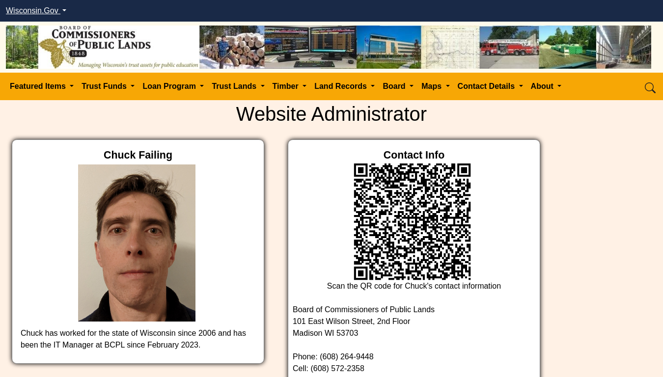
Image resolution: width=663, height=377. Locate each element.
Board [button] (395, 86)
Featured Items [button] (39, 86)
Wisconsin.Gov (33, 10)
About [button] (543, 86)
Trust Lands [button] (235, 86)
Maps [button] (432, 86)
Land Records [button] (341, 86)
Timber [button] (287, 86)
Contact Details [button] (487, 86)
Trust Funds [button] (105, 86)
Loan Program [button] (170, 86)
